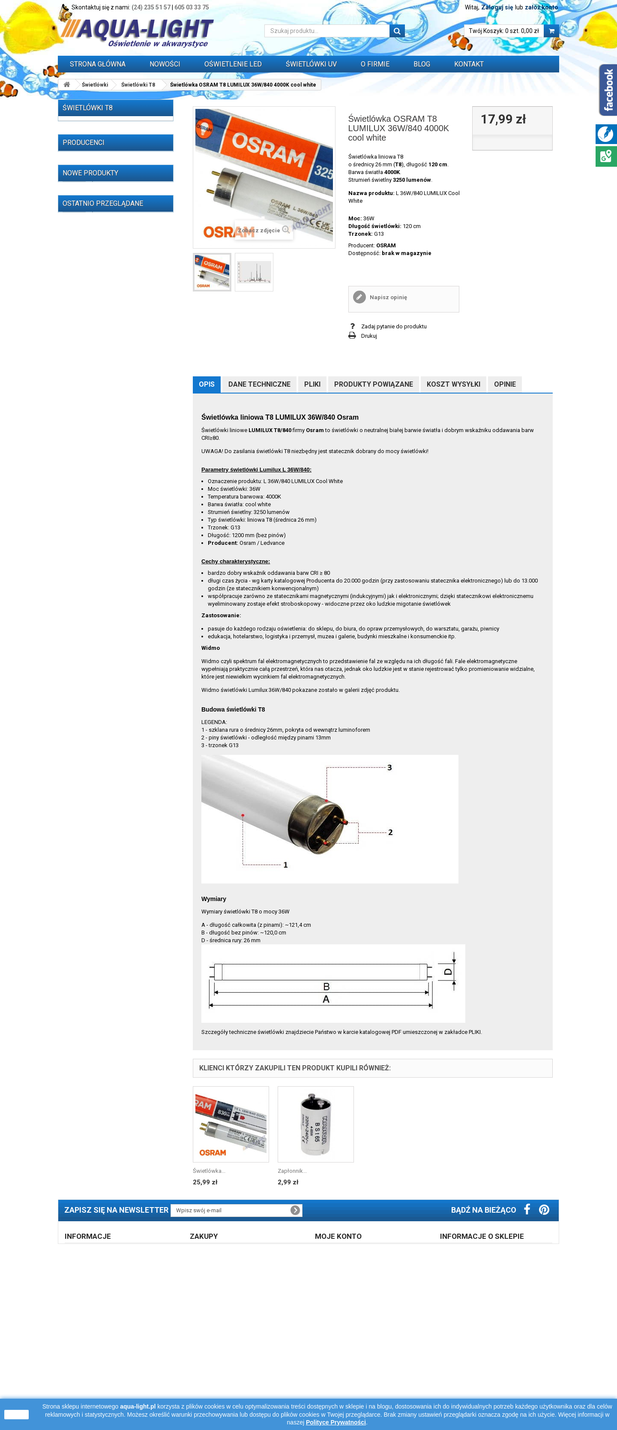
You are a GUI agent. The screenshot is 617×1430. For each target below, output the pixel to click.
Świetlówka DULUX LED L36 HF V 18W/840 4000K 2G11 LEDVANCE (128, 1157)
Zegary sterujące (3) (89, 594)
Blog (421, 64)
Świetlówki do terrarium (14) (99, 367)
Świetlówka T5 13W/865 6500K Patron (124, 1120)
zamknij (16, 1414)
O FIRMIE (375, 64)
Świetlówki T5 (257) (95, 140)
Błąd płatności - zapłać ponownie (239, 1368)
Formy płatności (217, 1357)
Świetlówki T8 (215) (95, 153)
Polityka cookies (92, 1368)
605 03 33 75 (191, 7)
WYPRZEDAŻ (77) (86, 627)
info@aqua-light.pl (498, 1385)
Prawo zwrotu (214, 1335)
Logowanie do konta (347, 1346)
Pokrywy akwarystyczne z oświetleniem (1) (95, 550)
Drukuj (369, 336)
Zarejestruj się (339, 1335)
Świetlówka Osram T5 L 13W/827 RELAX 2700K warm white (123, 1084)
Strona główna (98, 64)
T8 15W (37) (90, 180)
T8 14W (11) (90, 167)
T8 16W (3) (88, 193)
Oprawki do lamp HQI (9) (94, 507)
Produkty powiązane (373, 384)
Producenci (84, 656)
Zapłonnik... (292, 1171)
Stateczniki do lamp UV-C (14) (101, 427)
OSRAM (386, 245)
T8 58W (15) (90, 273)
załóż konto (541, 7)
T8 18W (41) (90, 207)
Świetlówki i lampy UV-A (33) (99, 340)
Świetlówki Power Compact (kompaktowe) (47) (105, 290)
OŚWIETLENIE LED (233, 64)
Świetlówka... (209, 1171)
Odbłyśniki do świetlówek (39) (102, 520)
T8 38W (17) (90, 260)
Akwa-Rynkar (89, 682)
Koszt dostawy (215, 1346)
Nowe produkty (90, 770)
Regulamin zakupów (97, 1335)
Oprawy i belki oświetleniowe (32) (105, 534)
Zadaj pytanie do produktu (394, 326)
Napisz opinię (387, 297)
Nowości (165, 64)
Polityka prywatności (347, 1357)
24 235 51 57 (470, 1361)
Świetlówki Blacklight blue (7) (107, 306)
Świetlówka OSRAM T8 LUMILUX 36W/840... (122, 1243)
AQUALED (85, 721)
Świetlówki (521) (84, 127)
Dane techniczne (259, 384)
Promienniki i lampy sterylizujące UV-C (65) (111, 323)
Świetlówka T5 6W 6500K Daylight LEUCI (125, 791)
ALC (78, 695)
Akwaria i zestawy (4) (90, 567)
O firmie (81, 1346)
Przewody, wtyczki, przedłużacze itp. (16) (109, 610)
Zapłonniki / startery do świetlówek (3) (112, 494)
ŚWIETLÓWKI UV (311, 64)
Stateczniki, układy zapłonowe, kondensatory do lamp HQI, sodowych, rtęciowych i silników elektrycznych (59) (104, 450)
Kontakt (469, 64)
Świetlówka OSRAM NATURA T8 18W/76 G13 (124, 887)
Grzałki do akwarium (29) (95, 580)
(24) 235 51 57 (151, 7)
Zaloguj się (497, 7)
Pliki (312, 384)
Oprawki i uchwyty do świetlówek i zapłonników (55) (106, 477)
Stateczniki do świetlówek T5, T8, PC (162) (109, 410)
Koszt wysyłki (453, 384)
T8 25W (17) (90, 220)
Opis (207, 384)
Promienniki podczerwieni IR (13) (104, 353)
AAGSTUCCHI (90, 670)
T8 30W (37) (90, 233)
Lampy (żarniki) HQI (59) (93, 393)
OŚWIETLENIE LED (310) (93, 380)
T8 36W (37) (90, 246)
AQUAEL (83, 708)
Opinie (505, 384)
